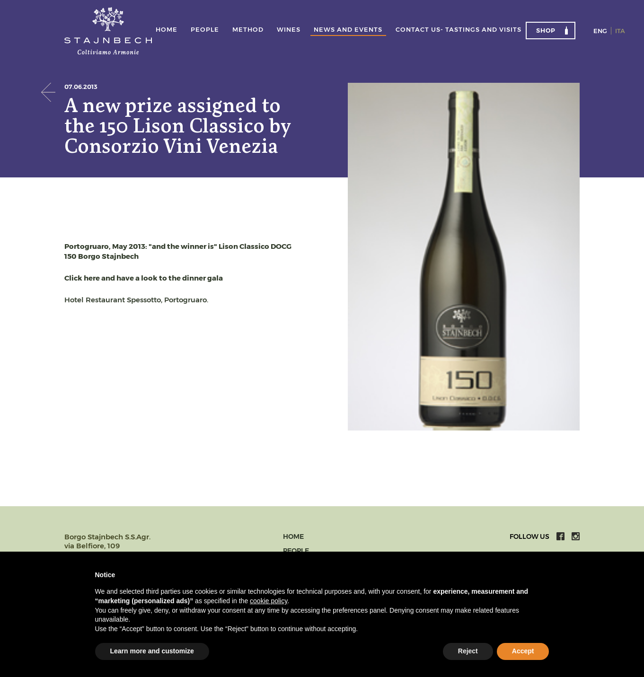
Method (248, 29)
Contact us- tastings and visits (458, 29)
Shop (546, 30)
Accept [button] (523, 651)
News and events (348, 29)
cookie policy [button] (268, 601)
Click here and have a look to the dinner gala (143, 277)
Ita (620, 31)
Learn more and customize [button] (152, 651)
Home (166, 29)
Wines (288, 29)
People (205, 29)
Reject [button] (468, 651)
